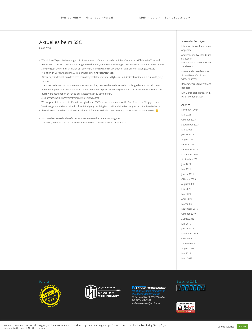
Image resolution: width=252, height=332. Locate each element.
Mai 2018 (186, 253)
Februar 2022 (188, 144)
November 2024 (189, 109)
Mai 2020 (186, 193)
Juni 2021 (186, 164)
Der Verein (69, 17)
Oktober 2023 (188, 119)
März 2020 (186, 203)
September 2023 (190, 124)
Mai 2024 (186, 114)
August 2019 (187, 218)
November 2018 (189, 233)
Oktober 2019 (188, 213)
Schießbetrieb (176, 17)
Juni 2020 (186, 188)
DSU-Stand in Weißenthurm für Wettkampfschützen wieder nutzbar (195, 75)
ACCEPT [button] (242, 326)
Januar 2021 (187, 174)
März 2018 (186, 258)
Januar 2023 (187, 134)
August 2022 (187, 139)
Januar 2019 (187, 228)
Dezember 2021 (189, 149)
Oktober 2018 (188, 238)
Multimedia (148, 17)
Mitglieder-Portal (99, 17)
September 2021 (190, 159)
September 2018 (190, 243)
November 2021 (189, 154)
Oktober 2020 (188, 179)
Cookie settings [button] (226, 326)
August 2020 (187, 183)
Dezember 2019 (189, 208)
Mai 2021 (186, 169)
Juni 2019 (186, 223)
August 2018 (187, 248)
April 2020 (186, 198)
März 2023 (186, 129)
